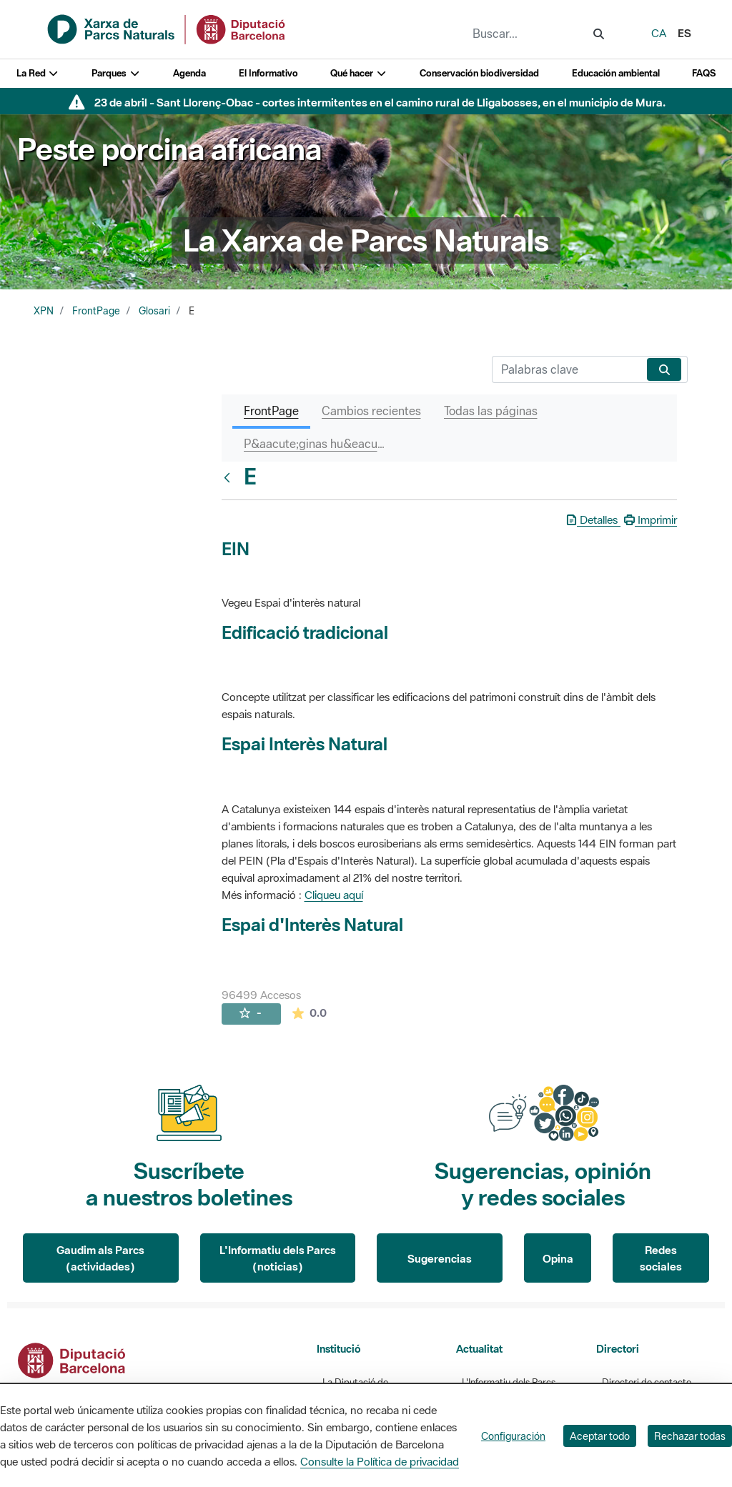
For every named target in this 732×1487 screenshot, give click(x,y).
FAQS (704, 73)
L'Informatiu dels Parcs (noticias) (277, 1258)
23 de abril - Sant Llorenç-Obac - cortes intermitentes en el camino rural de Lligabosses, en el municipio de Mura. (380, 102)
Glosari (154, 310)
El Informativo (268, 73)
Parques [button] (116, 73)
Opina (558, 1258)
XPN (44, 310)
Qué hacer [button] (358, 73)
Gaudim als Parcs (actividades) (100, 1258)
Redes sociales (661, 1258)
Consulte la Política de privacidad (379, 1461)
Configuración (513, 1436)
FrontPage (96, 310)
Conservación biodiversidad (479, 73)
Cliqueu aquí (334, 894)
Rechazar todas (690, 1436)
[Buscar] (566, 369)
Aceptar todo (600, 1436)
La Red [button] (37, 73)
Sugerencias (439, 1258)
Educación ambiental (616, 73)
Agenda (189, 73)
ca (658, 33)
